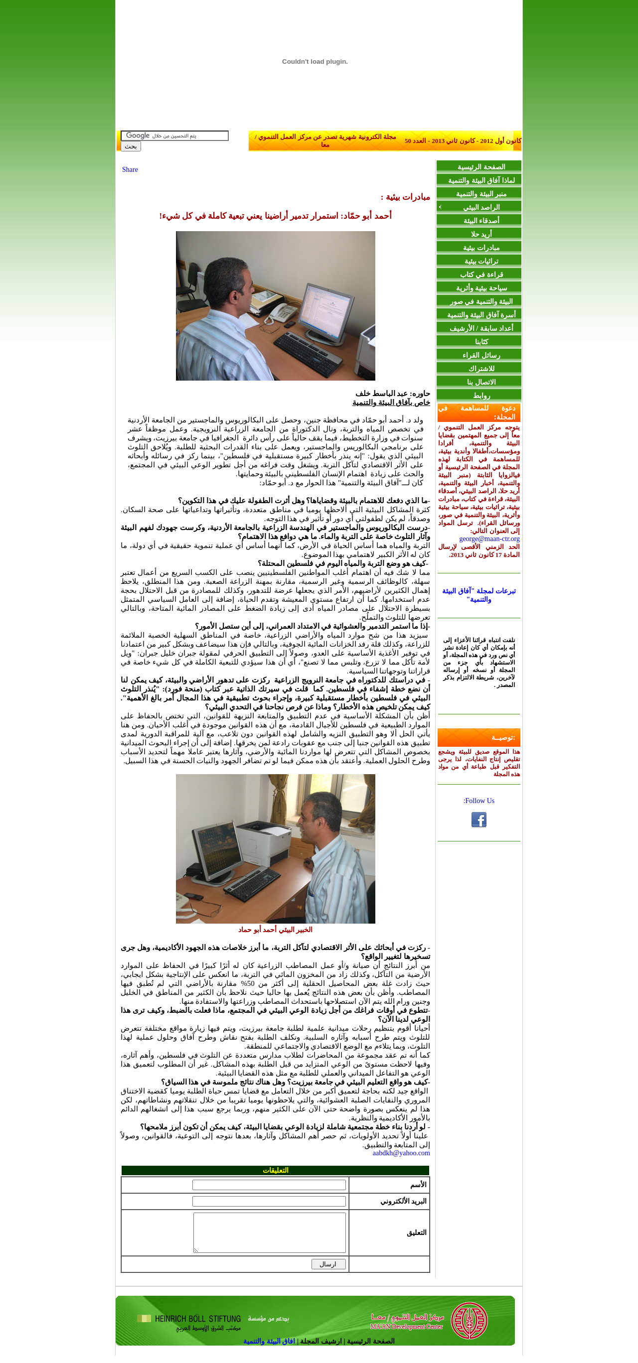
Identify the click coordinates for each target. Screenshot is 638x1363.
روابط (481, 396)
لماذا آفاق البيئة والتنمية (481, 180)
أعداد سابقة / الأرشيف (481, 328)
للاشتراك (481, 369)
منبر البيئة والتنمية (481, 194)
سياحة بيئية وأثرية (481, 288)
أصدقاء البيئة (482, 221)
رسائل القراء (481, 355)
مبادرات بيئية (481, 248)
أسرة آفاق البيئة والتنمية (481, 315)
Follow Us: (479, 801)
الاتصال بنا (481, 382)
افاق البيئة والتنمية (270, 1349)
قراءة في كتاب (481, 274)
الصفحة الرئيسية (481, 167)
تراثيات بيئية (482, 261)
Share (130, 169)
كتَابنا (481, 342)
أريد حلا (481, 234)
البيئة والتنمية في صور (481, 301)
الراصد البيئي (469, 207)
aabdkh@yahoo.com (401, 1153)
